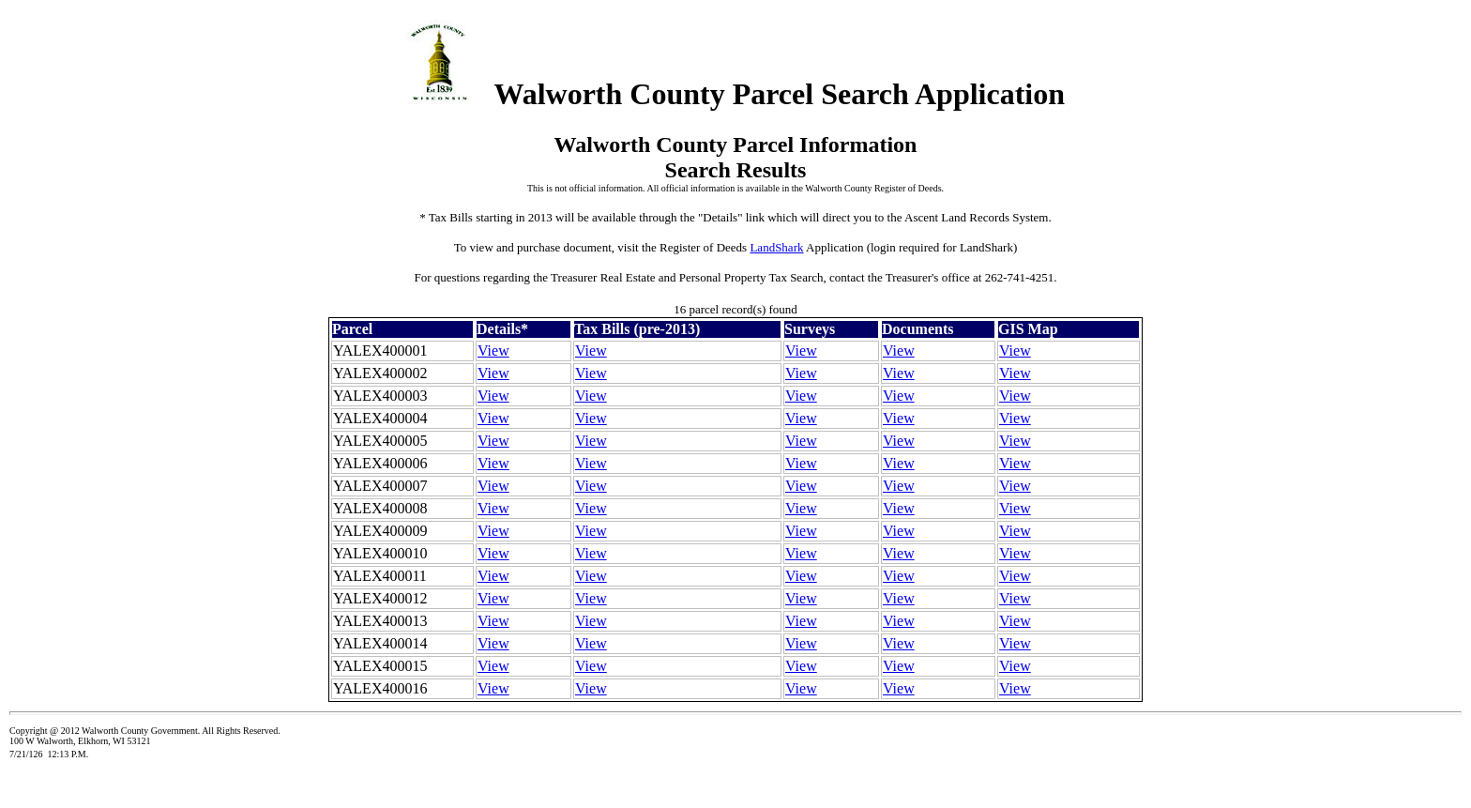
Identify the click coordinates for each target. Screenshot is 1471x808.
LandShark (776, 247)
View (493, 350)
